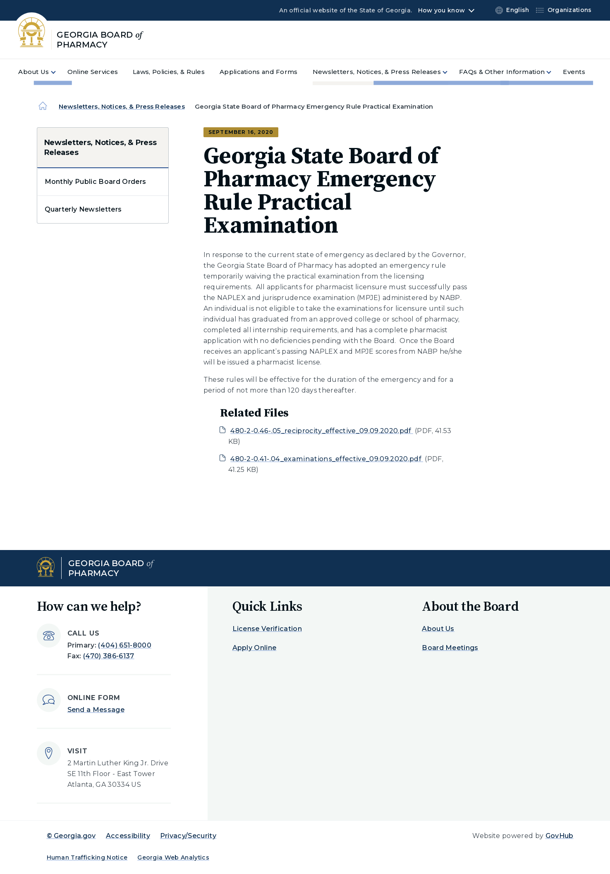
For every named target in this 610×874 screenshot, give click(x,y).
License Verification (267, 629)
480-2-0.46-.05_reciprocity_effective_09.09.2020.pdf (321, 431)
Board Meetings (450, 648)
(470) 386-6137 (108, 656)
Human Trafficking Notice (87, 857)
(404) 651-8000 (124, 645)
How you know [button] (441, 10)
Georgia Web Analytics (173, 857)
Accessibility (128, 836)
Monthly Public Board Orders (95, 182)
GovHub (559, 836)
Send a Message (95, 710)
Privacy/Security (188, 836)
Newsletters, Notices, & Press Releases (122, 106)
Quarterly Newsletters (83, 209)
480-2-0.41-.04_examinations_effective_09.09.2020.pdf (326, 459)
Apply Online (254, 648)
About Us (438, 629)
